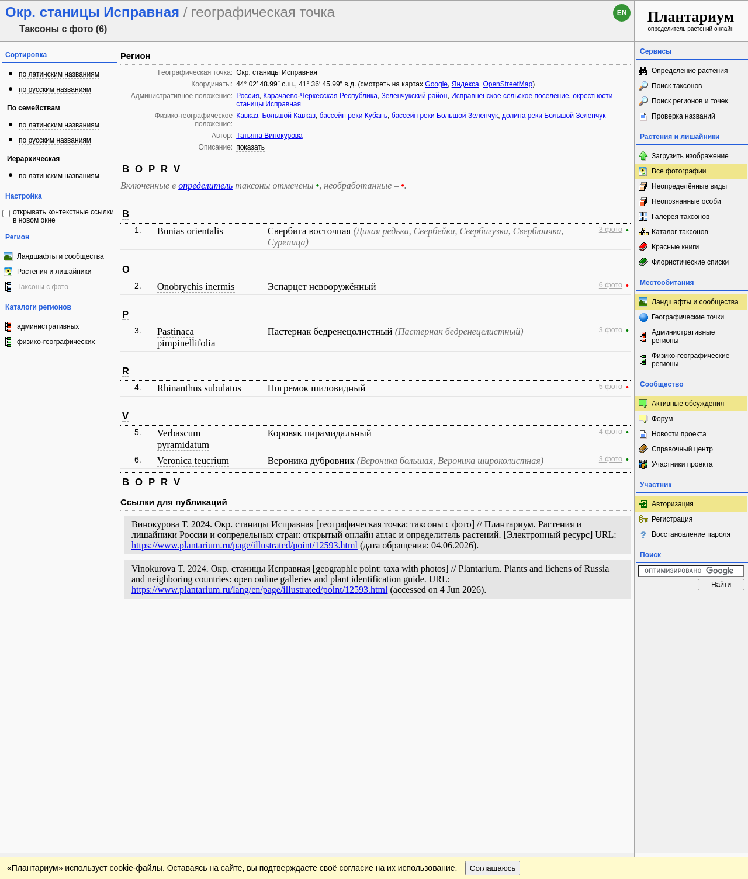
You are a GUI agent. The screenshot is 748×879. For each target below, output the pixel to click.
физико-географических (56, 342)
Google (436, 84)
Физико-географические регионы (690, 360)
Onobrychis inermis (196, 286)
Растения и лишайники (54, 271)
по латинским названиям (59, 74)
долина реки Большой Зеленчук (554, 116)
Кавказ (247, 116)
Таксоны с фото (42, 287)
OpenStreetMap (507, 84)
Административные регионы (683, 336)
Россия (247, 96)
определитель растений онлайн (691, 20)
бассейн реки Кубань (354, 116)
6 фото (610, 285)
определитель (205, 185)
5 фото (610, 387)
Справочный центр (682, 449)
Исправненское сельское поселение (510, 96)
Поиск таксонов (677, 86)
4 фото (610, 432)
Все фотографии (679, 171)
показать (250, 147)
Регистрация (672, 519)
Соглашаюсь (493, 652)
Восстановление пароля (691, 534)
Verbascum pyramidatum (183, 439)
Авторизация (673, 504)
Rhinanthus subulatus (199, 388)
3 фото (610, 229)
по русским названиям (55, 89)
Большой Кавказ (288, 116)
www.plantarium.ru (691, 628)
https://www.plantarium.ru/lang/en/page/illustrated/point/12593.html (259, 590)
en (622, 13)
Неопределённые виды (689, 186)
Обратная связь (89, 629)
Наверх (616, 629)
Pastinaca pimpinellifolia (186, 337)
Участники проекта (682, 464)
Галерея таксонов (680, 217)
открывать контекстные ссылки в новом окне (63, 216)
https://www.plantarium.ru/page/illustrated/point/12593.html (244, 545)
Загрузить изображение (690, 156)
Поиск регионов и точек (690, 101)
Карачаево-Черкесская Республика (320, 96)
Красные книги (675, 247)
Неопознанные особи (686, 201)
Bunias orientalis (190, 231)
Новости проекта (679, 434)
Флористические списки (690, 262)
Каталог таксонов (680, 232)
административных (48, 326)
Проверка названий (683, 116)
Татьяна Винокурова (269, 135)
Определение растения (690, 71)
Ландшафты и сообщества (60, 256)
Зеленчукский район (415, 96)
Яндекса (465, 84)
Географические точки (688, 317)
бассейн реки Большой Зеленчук (445, 116)
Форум (662, 419)
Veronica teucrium (193, 460)
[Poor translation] (42, 714)
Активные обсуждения (688, 403)
